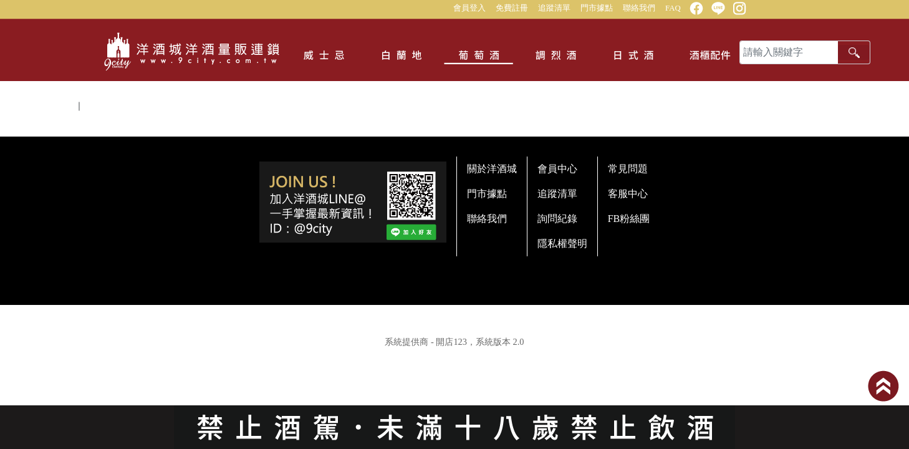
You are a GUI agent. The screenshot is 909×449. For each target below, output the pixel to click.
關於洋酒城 (492, 168)
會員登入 (469, 8)
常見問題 (628, 168)
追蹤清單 (554, 8)
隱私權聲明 (562, 243)
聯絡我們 (639, 8)
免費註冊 (512, 8)
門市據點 (596, 8)
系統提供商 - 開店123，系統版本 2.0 (454, 342)
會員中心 (557, 168)
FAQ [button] (673, 8)
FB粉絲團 (629, 218)
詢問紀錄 (557, 218)
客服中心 (628, 193)
